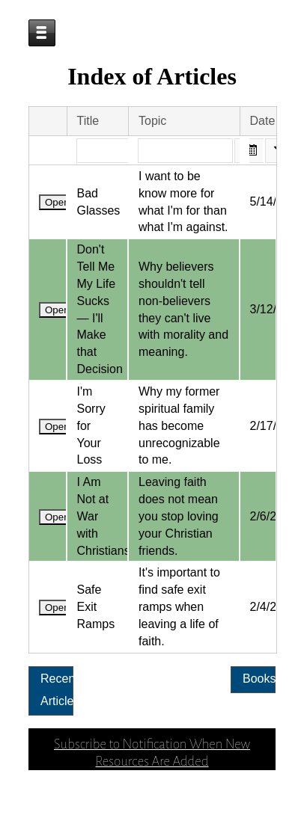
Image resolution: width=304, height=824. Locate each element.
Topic (152, 168)
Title (88, 168)
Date (263, 168)
